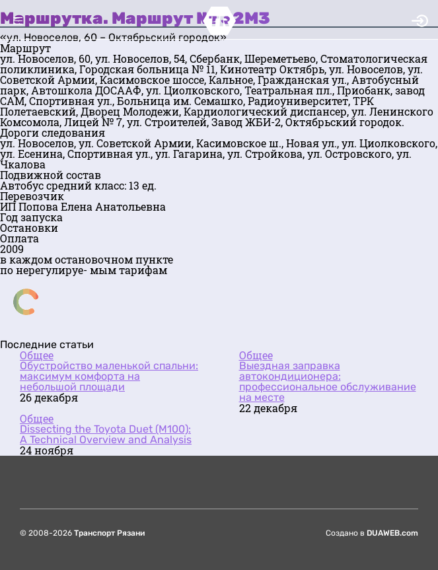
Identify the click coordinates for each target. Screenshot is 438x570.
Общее (37, 355)
